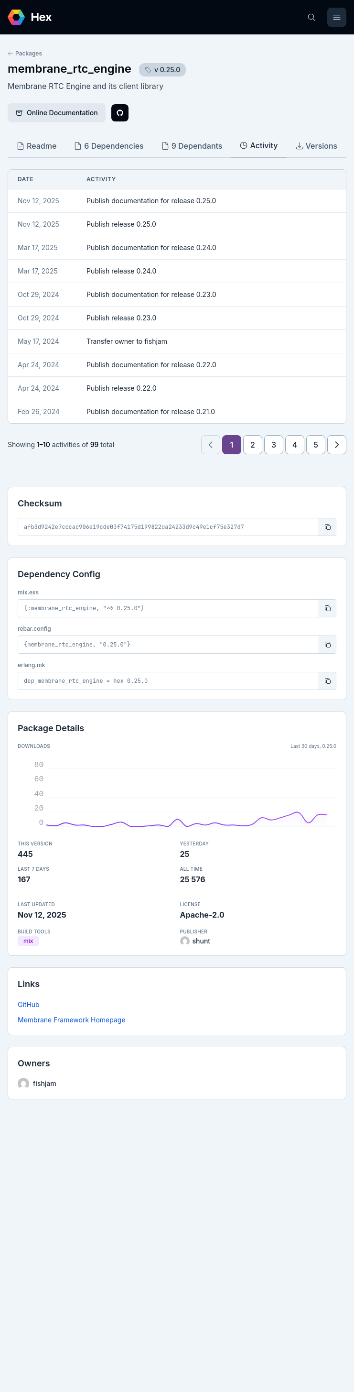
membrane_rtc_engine (69, 69)
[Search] (311, 17)
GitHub (29, 1004)
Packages (25, 53)
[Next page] (336, 444)
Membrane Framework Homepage (72, 1020)
